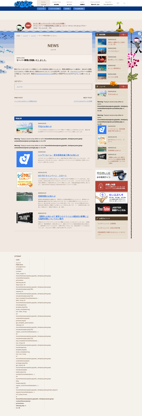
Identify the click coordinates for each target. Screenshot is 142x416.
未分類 (67, 8)
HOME (18, 35)
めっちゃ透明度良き (114, 68)
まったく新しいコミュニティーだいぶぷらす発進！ (49, 23)
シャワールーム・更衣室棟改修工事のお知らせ (58, 155)
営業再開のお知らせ (47, 196)
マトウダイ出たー (113, 51)
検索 (124, 3)
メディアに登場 (54, 8)
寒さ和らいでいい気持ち (116, 60)
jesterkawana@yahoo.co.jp (43, 74)
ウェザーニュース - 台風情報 (107, 223)
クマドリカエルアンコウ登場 (83, 101)
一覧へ (123, 34)
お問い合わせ (118, 3)
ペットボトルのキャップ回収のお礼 (25, 101)
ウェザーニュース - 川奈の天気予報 (109, 228)
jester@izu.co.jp (76, 71)
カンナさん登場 (113, 77)
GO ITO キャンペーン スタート (52, 176)
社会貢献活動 (79, 8)
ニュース (41, 8)
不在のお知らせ (45, 126)
